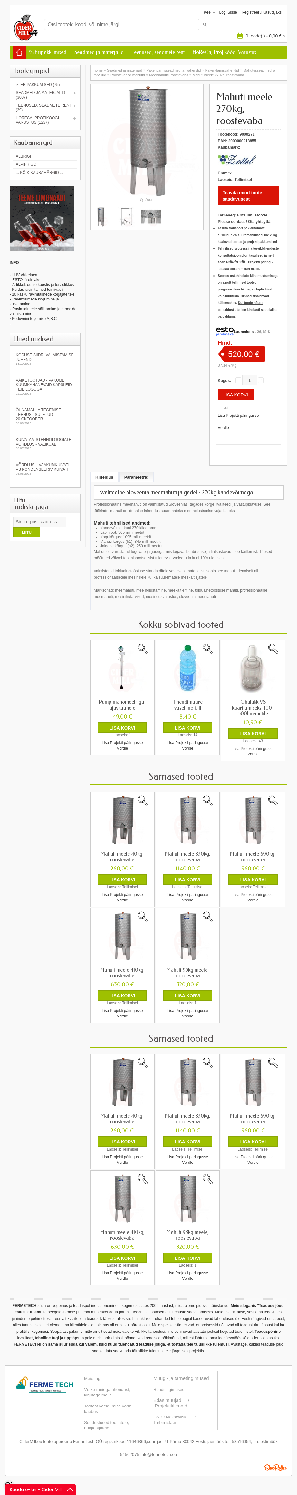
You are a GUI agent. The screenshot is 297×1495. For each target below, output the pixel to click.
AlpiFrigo (26, 164)
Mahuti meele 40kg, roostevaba (122, 857)
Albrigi (23, 156)
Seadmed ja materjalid (99, 52)
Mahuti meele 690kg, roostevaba (253, 857)
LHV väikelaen (24, 275)
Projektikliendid (171, 1405)
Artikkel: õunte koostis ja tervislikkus (43, 284)
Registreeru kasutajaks (262, 12)
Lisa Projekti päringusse (238, 415)
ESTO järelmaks (26, 280)
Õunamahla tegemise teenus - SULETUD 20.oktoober (45, 416)
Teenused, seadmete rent (158, 52)
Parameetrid (136, 477)
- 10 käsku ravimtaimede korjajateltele (42, 294)
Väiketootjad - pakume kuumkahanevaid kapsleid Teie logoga (45, 386)
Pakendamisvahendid (222, 70)
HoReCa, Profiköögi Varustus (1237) (37, 120)
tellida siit (235, 261)
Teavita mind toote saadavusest (242, 196)
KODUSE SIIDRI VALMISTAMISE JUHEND (45, 359)
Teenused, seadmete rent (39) (44, 107)
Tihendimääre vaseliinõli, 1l (188, 705)
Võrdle (223, 428)
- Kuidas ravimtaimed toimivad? (36, 289)
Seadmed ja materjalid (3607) (40, 95)
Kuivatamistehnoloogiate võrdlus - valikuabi (45, 443)
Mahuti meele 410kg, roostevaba (122, 973)
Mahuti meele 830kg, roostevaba (187, 857)
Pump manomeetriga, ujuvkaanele (122, 705)
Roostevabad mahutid (127, 75)
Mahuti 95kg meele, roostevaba (188, 973)
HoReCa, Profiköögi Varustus (224, 52)
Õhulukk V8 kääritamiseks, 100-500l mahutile (253, 708)
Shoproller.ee (275, 1467)
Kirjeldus (104, 477)
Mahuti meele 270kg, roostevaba (218, 75)
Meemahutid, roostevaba (168, 75)
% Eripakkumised (47, 52)
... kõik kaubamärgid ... (39, 172)
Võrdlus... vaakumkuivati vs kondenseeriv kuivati (45, 469)
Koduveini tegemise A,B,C (34, 318)
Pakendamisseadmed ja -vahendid (174, 70)
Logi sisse (228, 12)
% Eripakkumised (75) (38, 84)
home (98, 70)
